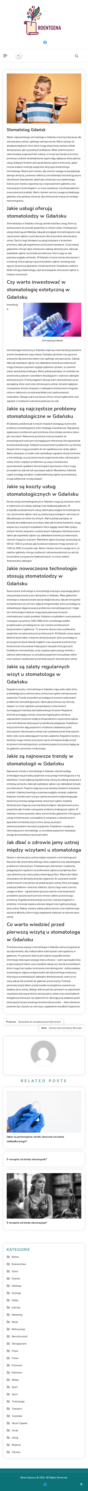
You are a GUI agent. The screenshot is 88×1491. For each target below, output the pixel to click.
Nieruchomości (19, 1336)
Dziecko (16, 1278)
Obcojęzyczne (19, 1343)
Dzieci (15, 1271)
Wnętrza (16, 1445)
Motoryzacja (18, 1329)
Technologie (18, 1401)
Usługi (15, 1437)
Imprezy (16, 1307)
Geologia (16, 1293)
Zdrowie (16, 1452)
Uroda (15, 1430)
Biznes (15, 1257)
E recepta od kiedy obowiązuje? (27, 1223)
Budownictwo (19, 1264)
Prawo (15, 1358)
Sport (15, 1387)
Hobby (15, 1300)
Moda (15, 1322)
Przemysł (17, 1365)
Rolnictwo (17, 1372)
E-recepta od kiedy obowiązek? (27, 1159)
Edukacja (16, 1285)
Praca (15, 1351)
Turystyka (17, 1416)
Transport (17, 1408)
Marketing (17, 1314)
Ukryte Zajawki (19, 1423)
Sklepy (15, 1379)
